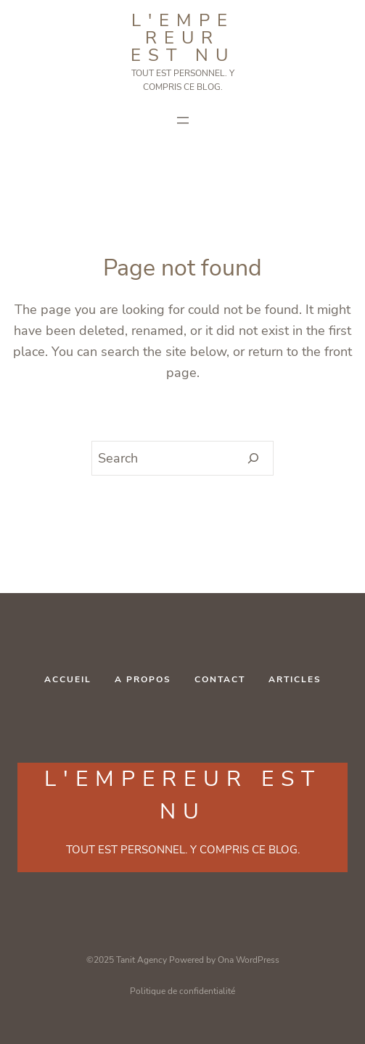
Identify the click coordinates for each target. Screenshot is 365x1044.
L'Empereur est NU (183, 38)
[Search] (254, 458)
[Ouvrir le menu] (183, 120)
